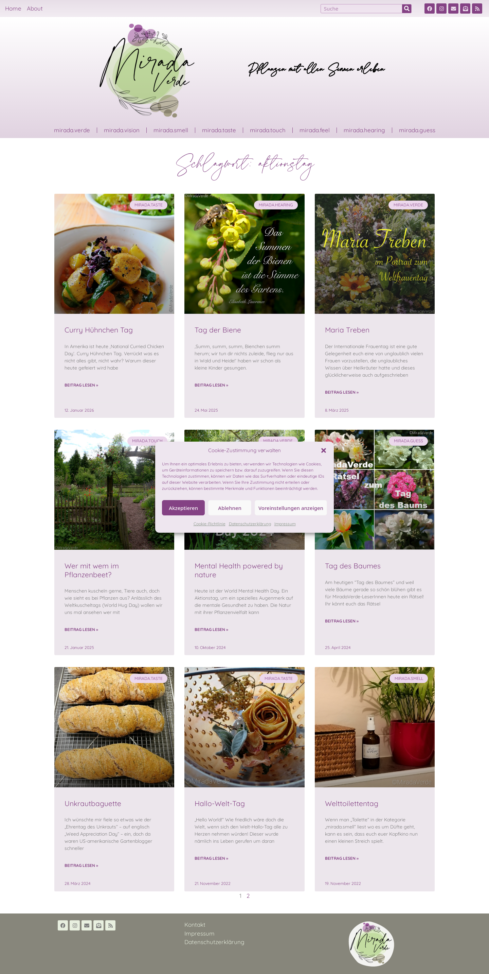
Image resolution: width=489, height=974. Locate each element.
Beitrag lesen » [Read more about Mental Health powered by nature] (211, 629)
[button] (323, 450)
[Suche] (406, 8)
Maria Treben (347, 329)
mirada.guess (417, 130)
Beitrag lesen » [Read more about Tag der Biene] (211, 385)
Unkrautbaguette (93, 803)
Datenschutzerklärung (250, 523)
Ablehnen (229, 508)
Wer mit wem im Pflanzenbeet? (92, 570)
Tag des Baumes (353, 565)
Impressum (285, 523)
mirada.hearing (364, 130)
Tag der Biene (218, 329)
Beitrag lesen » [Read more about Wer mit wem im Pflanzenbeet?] (81, 629)
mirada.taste (219, 130)
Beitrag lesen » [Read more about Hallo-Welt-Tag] (211, 858)
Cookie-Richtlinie (209, 523)
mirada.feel (315, 130)
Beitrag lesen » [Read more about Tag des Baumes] (342, 620)
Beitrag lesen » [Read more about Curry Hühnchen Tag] (81, 385)
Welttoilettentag (351, 803)
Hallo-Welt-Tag (220, 803)
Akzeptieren (183, 508)
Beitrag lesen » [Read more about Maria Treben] (342, 392)
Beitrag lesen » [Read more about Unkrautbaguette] (81, 865)
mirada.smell (170, 130)
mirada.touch (268, 130)
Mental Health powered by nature (239, 570)
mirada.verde (72, 130)
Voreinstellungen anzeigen (290, 508)
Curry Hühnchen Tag (99, 329)
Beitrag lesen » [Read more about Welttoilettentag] (342, 858)
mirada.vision (122, 130)
